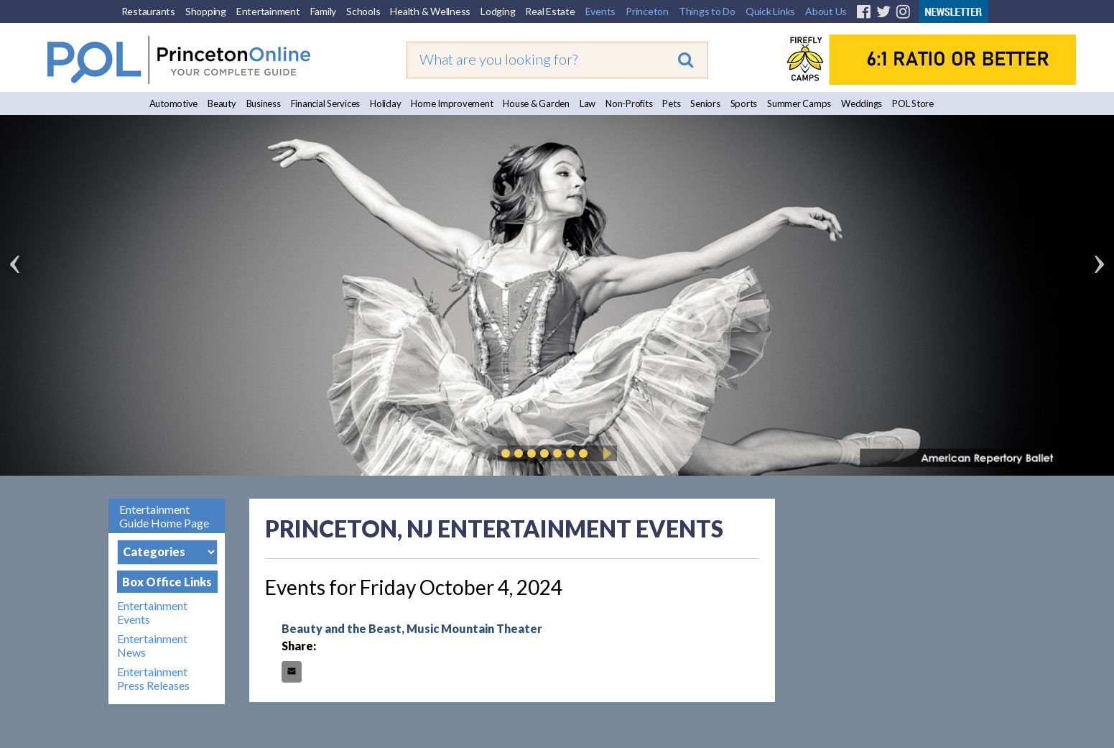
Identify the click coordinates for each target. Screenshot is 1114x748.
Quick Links (770, 11)
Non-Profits (628, 103)
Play (604, 453)
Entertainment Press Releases (153, 678)
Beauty (222, 103)
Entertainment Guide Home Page (164, 516)
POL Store (913, 103)
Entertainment (268, 11)
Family (323, 11)
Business (263, 103)
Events (600, 11)
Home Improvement (452, 103)
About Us (826, 11)
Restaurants (148, 11)
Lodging (498, 11)
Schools (363, 11)
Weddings (861, 103)
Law (587, 103)
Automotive (173, 103)
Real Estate (550, 11)
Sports (744, 103)
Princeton (647, 11)
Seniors (705, 103)
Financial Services (326, 103)
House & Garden (536, 103)
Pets (671, 103)
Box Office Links (167, 581)
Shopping (205, 11)
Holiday (385, 103)
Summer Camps (799, 103)
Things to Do (707, 11)
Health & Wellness (430, 11)
